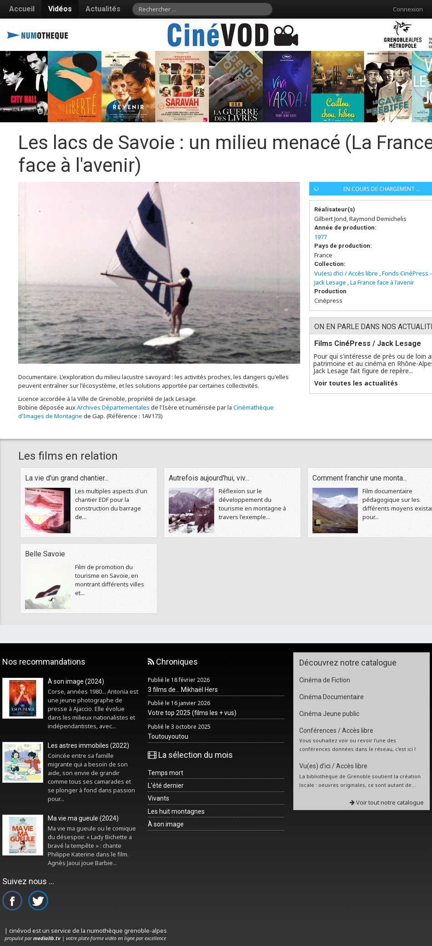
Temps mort (165, 772)
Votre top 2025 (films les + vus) (192, 712)
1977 (320, 237)
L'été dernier (166, 785)
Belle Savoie (45, 554)
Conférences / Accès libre (336, 730)
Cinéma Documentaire (331, 697)
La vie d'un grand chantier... (67, 478)
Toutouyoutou (168, 736)
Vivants (158, 798)
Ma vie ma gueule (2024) (83, 818)
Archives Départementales (113, 407)
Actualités (103, 9)
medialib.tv (46, 938)
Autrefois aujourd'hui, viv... (209, 478)
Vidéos (60, 9)
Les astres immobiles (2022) (88, 745)
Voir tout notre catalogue (387, 802)
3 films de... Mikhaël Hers (183, 689)
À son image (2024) (76, 681)
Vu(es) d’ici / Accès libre (346, 273)
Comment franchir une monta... (359, 478)
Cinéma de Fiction (324, 680)
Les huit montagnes (176, 811)
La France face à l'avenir (382, 282)
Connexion (408, 9)
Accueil (22, 9)
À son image (166, 824)
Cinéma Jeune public (329, 713)
